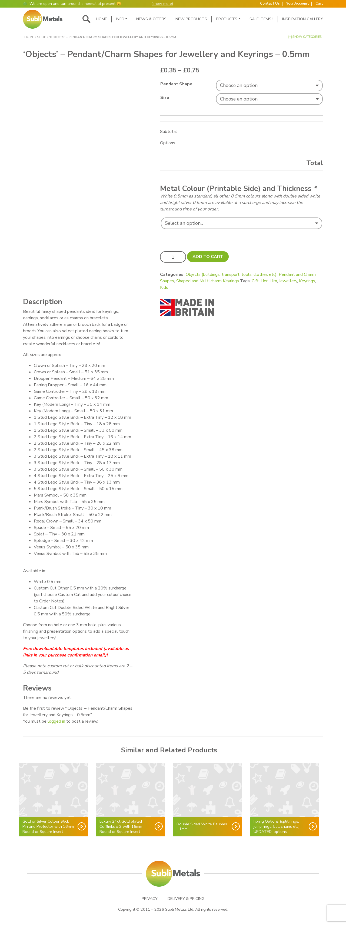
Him (273, 281)
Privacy (150, 898)
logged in (56, 721)
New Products (191, 19)
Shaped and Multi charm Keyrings (207, 281)
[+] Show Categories (305, 37)
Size (164, 97)
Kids (164, 287)
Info (120, 19)
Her (264, 281)
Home (101, 19)
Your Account (297, 4)
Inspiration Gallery (302, 19)
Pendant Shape (176, 84)
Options (167, 143)
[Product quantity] (173, 257)
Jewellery (288, 281)
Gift (255, 281)
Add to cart (207, 257)
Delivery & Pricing (186, 898)
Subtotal (168, 132)
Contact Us (270, 4)
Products (226, 19)
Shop (41, 37)
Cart (319, 4)
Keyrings (307, 281)
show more (162, 3)
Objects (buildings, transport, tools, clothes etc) (231, 274)
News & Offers (151, 19)
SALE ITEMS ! (261, 19)
